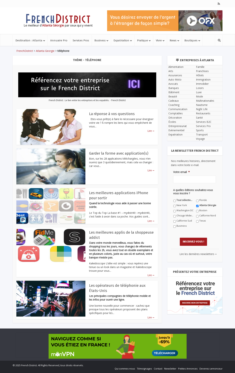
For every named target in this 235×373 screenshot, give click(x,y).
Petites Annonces (188, 368)
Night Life (202, 109)
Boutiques (190, 40)
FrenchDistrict (24, 51)
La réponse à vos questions (112, 114)
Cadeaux (173, 100)
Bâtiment (173, 92)
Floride (203, 200)
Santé (199, 117)
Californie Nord (207, 215)
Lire (150, 131)
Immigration (203, 79)
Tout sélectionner (185, 200)
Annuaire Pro (58, 40)
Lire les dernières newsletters (198, 254)
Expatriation (121, 40)
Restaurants (203, 113)
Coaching (173, 105)
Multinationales (205, 100)
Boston (203, 210)
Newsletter (170, 368)
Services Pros (81, 40)
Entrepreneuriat (177, 126)
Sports (200, 130)
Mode (199, 96)
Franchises (202, 71)
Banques (173, 88)
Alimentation (175, 67)
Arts (170, 71)
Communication (177, 109)
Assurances (175, 75)
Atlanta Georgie (45, 51)
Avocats (173, 83)
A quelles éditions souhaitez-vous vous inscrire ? (193, 191)
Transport (202, 134)
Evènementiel (176, 130)
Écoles (172, 122)
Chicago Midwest (185, 215)
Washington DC (184, 210)
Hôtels (200, 75)
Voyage (200, 138)
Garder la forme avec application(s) (119, 153)
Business (100, 40)
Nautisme (202, 105)
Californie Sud (184, 220)
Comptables (175, 113)
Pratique (142, 40)
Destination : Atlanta (28, 40)
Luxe (199, 92)
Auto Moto (174, 79)
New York (181, 205)
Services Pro (203, 126)
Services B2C (203, 122)
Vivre (159, 40)
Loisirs (200, 88)
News (173, 40)
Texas (202, 220)
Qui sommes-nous (125, 368)
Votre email (181, 172)
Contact (158, 368)
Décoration (175, 117)
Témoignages (144, 368)
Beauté (172, 96)
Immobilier (202, 83)
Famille (200, 67)
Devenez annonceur (210, 368)
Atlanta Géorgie (207, 205)
